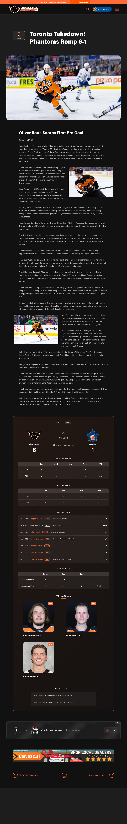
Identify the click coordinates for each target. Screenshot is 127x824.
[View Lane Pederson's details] (85, 619)
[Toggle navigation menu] (117, 9)
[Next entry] (93, 775)
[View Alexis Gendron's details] (42, 660)
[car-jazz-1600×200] (63, 755)
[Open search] (87, 9)
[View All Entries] (64, 775)
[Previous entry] (35, 775)
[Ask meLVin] (102, 9)
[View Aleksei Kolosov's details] (42, 619)
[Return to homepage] (23, 9)
